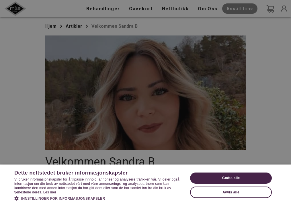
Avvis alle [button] (230, 192)
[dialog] (145, 103)
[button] (98, 198)
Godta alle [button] (231, 178)
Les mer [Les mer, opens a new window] (49, 192)
